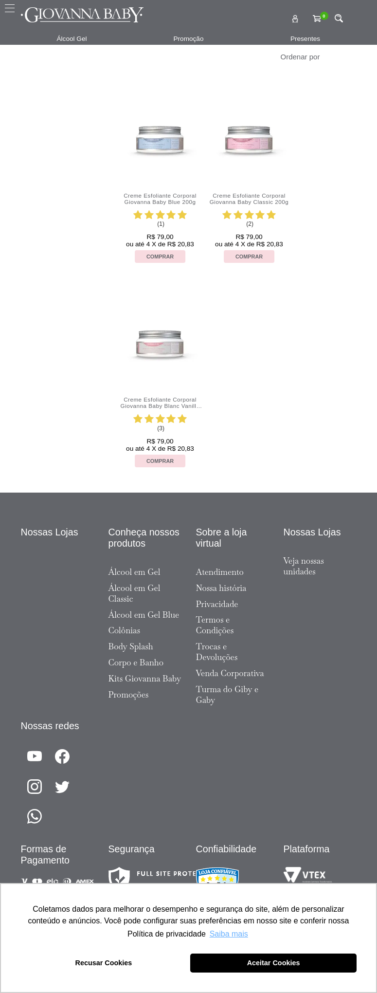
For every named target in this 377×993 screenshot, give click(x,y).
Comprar (160, 256)
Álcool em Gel (134, 572)
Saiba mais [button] (229, 934)
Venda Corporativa (230, 673)
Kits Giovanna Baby (144, 678)
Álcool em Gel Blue (144, 614)
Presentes (305, 38)
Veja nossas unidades (304, 566)
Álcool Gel (72, 38)
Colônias (124, 630)
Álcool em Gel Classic (134, 593)
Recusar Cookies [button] (103, 963)
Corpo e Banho (136, 662)
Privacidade (217, 604)
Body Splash (130, 646)
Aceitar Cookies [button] (273, 963)
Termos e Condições (215, 625)
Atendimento (220, 572)
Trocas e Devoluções (217, 651)
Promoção (189, 38)
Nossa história (221, 588)
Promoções (128, 694)
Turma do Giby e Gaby (227, 694)
